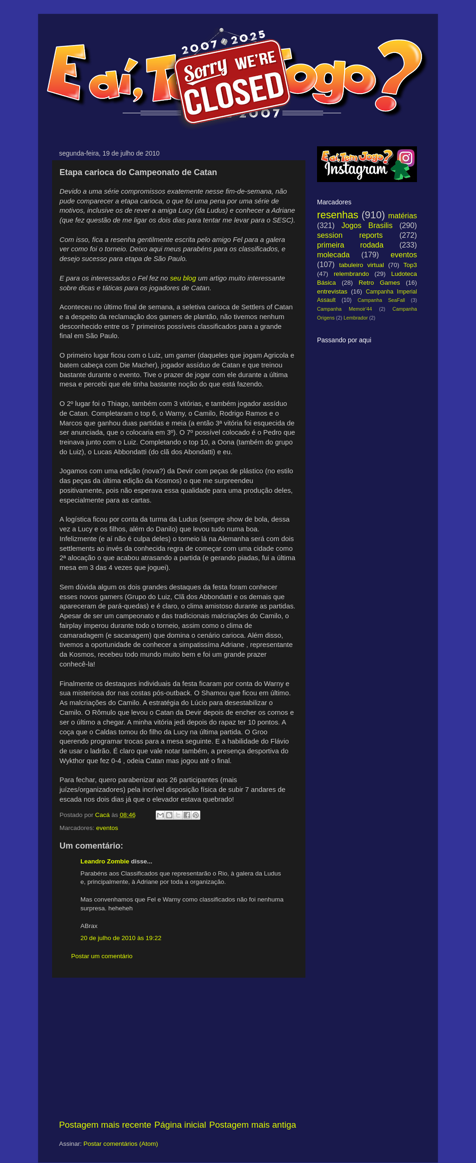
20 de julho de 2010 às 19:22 (120, 937)
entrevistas (332, 291)
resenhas (337, 215)
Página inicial (180, 1125)
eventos (107, 827)
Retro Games (379, 282)
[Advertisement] (177, 1048)
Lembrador (356, 317)
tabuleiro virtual (361, 264)
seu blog (183, 278)
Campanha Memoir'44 (344, 309)
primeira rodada (350, 245)
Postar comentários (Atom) (121, 1143)
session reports (350, 235)
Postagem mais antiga (252, 1125)
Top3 (410, 264)
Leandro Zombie (104, 861)
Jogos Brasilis (366, 225)
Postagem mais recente (105, 1125)
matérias (402, 215)
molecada (333, 254)
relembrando (351, 273)
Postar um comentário (101, 956)
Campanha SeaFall (381, 300)
